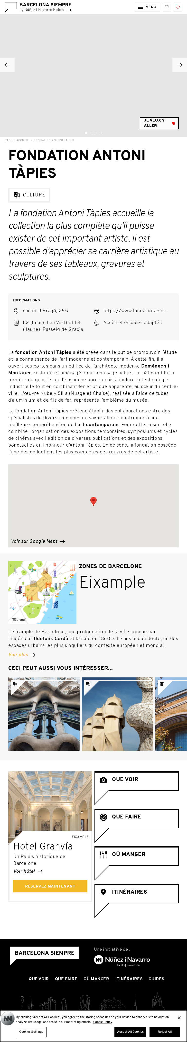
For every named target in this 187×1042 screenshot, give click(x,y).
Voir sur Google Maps (38, 541)
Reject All (164, 1031)
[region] (93, 1026)
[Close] (179, 1017)
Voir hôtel (28, 871)
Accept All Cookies (130, 1031)
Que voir (39, 979)
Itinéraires (129, 979)
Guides (156, 979)
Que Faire (66, 979)
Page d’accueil (17, 140)
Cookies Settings (31, 1031)
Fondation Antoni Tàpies (54, 140)
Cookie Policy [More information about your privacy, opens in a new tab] (102, 1022)
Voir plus (21, 655)
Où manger (96, 979)
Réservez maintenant (50, 887)
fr (167, 7)
